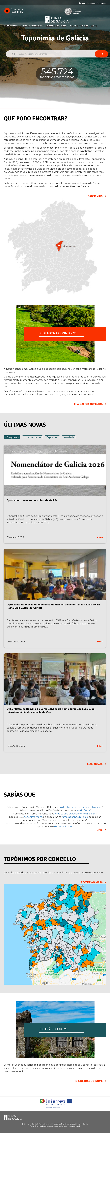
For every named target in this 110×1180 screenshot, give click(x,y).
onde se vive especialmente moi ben (74, 813)
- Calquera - (12, 437)
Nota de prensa (32, 437)
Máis (99, 830)
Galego (81, 3)
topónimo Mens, (33, 817)
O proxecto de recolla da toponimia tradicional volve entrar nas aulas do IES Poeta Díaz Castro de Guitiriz (53, 606)
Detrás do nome (57, 25)
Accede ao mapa (92, 882)
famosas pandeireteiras (75, 817)
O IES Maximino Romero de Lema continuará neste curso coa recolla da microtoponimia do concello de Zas (51, 711)
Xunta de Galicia (57, 19)
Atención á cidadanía (38, 1126)
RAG (64, 11)
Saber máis (95, 196)
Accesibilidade (52, 1126)
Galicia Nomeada (32, 25)
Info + (100, 537)
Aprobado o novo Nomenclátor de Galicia (32, 500)
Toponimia (11, 25)
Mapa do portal (74, 1126)
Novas (74, 25)
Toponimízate (88, 25)
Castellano (91, 3)
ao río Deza (83, 810)
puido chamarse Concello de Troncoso (80, 807)
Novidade (68, 437)
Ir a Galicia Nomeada (88, 404)
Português (101, 3)
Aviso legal (63, 1126)
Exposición (52, 437)
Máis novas (95, 764)
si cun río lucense (64, 826)
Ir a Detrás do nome (89, 1081)
